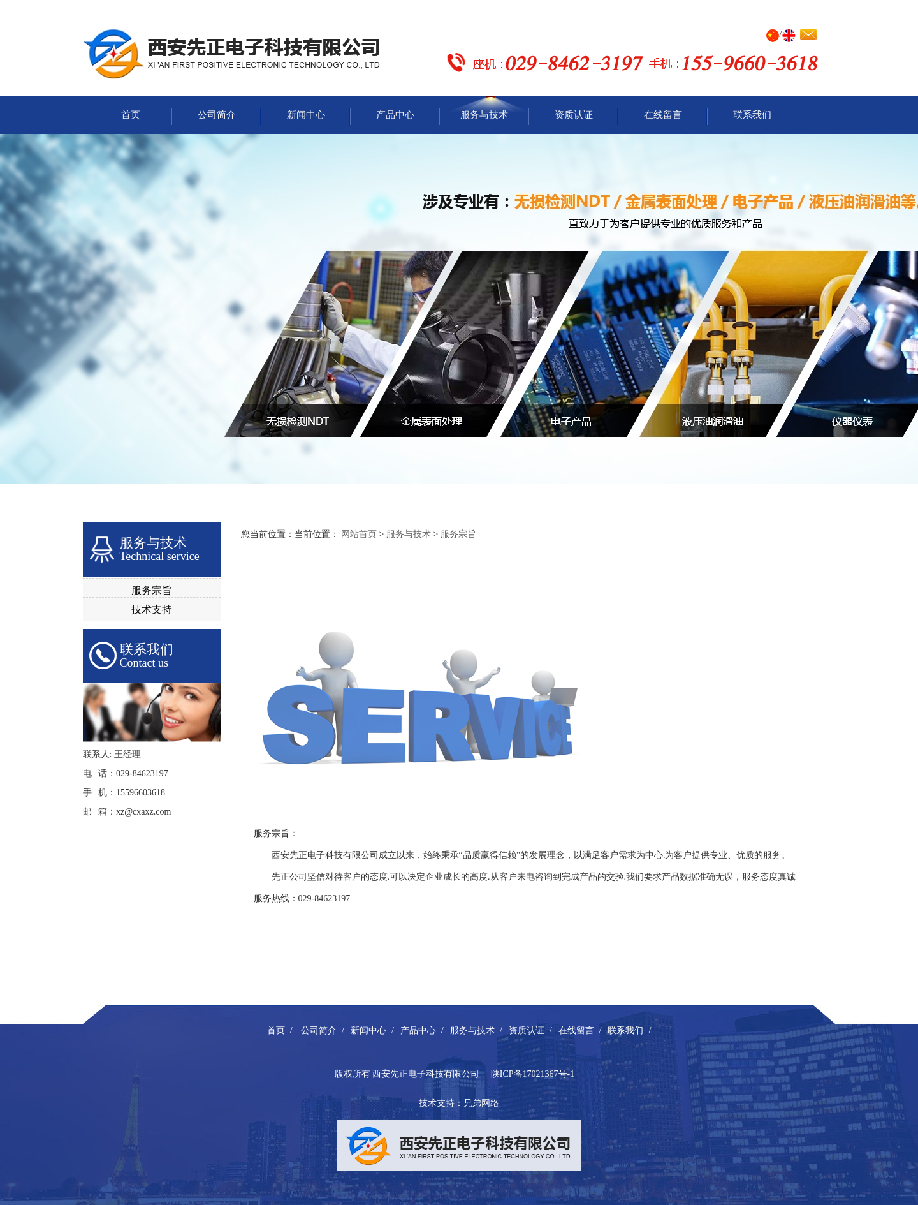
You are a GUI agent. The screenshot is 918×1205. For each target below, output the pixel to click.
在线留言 (663, 115)
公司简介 (217, 115)
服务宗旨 (151, 590)
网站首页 (359, 534)
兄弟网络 (481, 1103)
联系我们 (752, 115)
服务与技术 (484, 115)
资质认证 (574, 115)
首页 (130, 115)
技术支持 (151, 609)
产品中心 (395, 115)
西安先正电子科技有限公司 (425, 1074)
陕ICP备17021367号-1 (532, 1074)
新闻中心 (306, 115)
